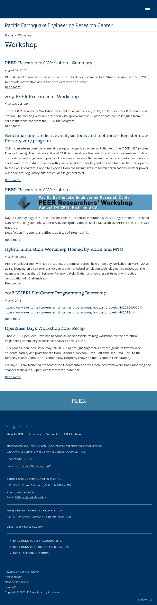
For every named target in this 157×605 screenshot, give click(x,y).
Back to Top (145, 599)
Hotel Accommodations (31, 553)
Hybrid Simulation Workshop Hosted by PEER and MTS (64, 249)
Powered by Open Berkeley (22, 571)
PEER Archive (72, 434)
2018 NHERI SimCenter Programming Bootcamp (55, 292)
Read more (13, 87)
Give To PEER (15, 434)
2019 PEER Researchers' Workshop (42, 96)
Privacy (10, 587)
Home (9, 35)
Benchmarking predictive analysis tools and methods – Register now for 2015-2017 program (76, 138)
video (82, 223)
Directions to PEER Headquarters (38, 541)
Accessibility (13, 577)
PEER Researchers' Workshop (36, 189)
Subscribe (34, 434)
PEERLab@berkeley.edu (31, 497)
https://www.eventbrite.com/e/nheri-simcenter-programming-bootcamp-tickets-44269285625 (73, 307)
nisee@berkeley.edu (29, 526)
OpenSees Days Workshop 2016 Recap (45, 328)
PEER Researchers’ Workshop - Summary (48, 62)
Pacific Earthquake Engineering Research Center (59, 25)
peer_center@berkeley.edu (33, 466)
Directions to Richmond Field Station (41, 547)
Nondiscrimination (17, 582)
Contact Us (52, 434)
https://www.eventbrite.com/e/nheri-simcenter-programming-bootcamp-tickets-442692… (70, 312)
